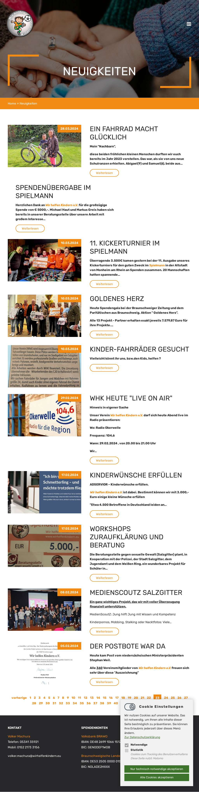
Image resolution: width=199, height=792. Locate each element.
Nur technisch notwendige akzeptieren (156, 769)
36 (88, 703)
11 (79, 698)
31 (54, 703)
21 (142, 698)
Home (12, 103)
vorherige (19, 698)
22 (149, 698)
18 (123, 698)
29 (41, 703)
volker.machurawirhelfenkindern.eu (35, 756)
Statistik (133, 749)
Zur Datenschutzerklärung (142, 737)
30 (47, 703)
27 (186, 698)
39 (109, 703)
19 (129, 698)
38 (102, 703)
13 (91, 698)
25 (173, 698)
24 (166, 698)
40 (116, 703)
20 (136, 698)
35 (82, 703)
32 (61, 703)
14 (98, 698)
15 (104, 698)
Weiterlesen (104, 173)
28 (34, 703)
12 (85, 698)
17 (116, 698)
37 (95, 703)
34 (75, 703)
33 (68, 703)
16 (110, 698)
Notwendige (136, 744)
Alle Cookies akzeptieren (157, 777)
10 (73, 698)
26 (179, 698)
